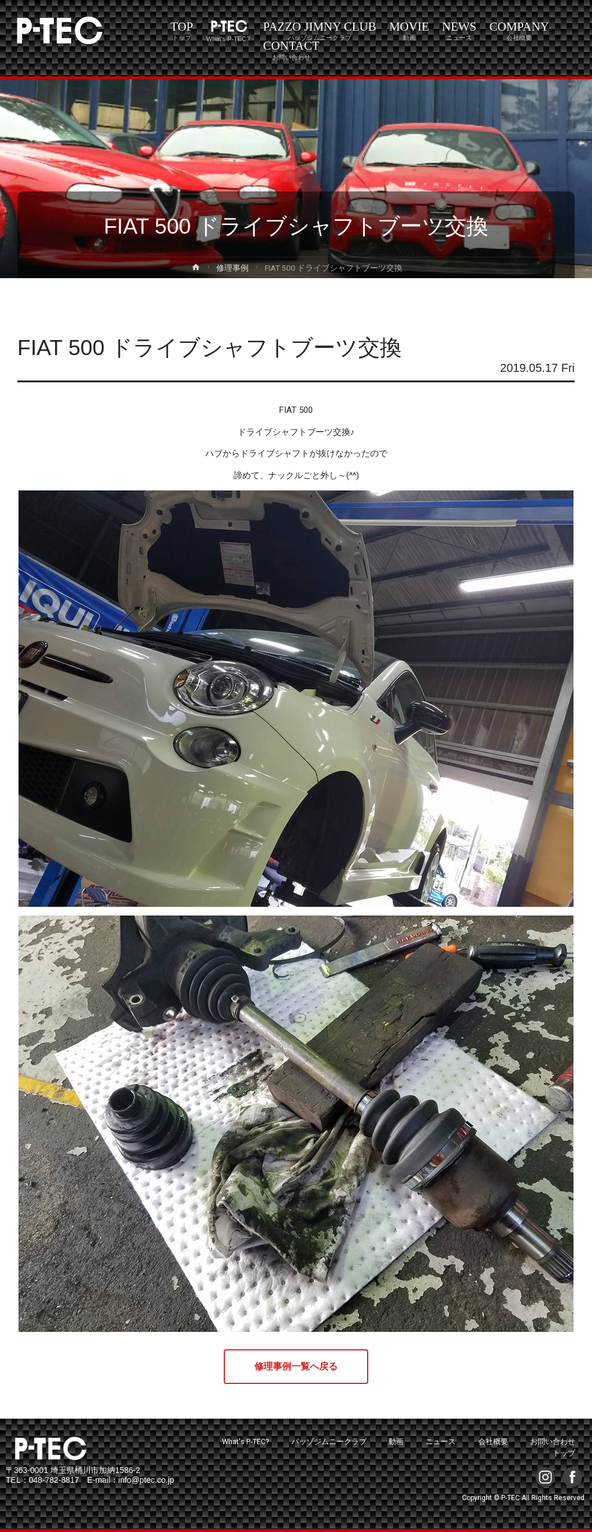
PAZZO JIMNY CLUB (319, 31)
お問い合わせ (552, 1441)
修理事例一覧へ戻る (296, 1366)
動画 (396, 1441)
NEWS (459, 31)
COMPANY (519, 31)
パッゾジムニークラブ (329, 1441)
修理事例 (232, 267)
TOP (182, 31)
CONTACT (291, 50)
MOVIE (409, 31)
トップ (564, 1453)
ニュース (441, 1441)
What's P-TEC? (245, 1441)
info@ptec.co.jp (147, 1480)
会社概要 (493, 1441)
